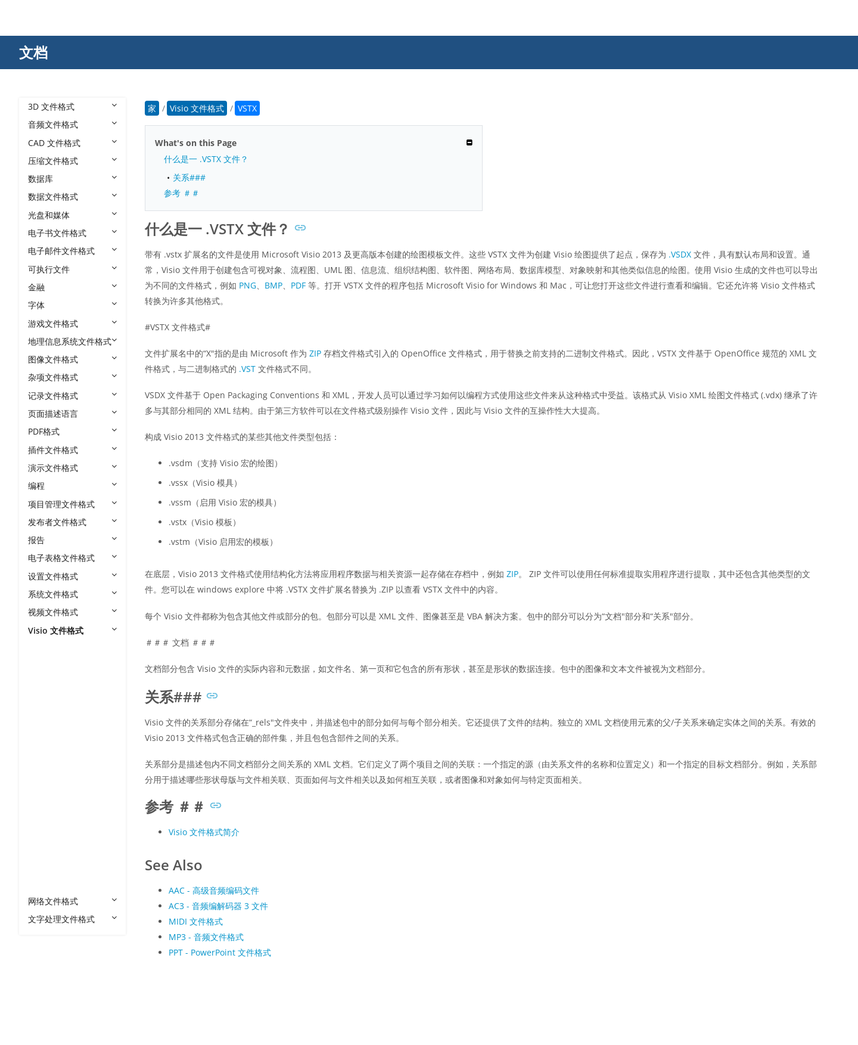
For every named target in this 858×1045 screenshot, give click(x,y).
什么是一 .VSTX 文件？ (206, 159)
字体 (72, 305)
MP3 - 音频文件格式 (206, 936)
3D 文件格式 (72, 106)
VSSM (51, 774)
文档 (33, 52)
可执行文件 (72, 269)
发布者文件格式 (72, 522)
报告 (72, 539)
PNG (247, 285)
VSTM (51, 829)
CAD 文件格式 (72, 142)
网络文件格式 (72, 901)
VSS (47, 756)
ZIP (315, 353)
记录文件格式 (72, 395)
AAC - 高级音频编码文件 (214, 890)
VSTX (50, 846)
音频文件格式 (72, 124)
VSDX (50, 738)
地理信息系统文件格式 (72, 341)
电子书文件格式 (72, 232)
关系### (189, 177)
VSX (47, 864)
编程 (72, 485)
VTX (47, 883)
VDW (49, 666)
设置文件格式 (72, 576)
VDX (47, 684)
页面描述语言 (72, 413)
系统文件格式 (72, 594)
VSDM (51, 720)
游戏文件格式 (72, 323)
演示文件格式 (72, 467)
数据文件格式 (72, 196)
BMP (273, 285)
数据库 (72, 178)
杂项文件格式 (72, 377)
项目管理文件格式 (72, 504)
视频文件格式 (72, 612)
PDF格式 (72, 431)
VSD (47, 702)
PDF (298, 285)
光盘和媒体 (72, 215)
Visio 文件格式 (72, 630)
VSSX (49, 792)
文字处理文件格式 (72, 919)
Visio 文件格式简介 (204, 832)
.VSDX (680, 254)
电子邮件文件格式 (72, 250)
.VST (247, 368)
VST (47, 811)
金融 (72, 287)
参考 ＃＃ (182, 193)
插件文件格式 (72, 449)
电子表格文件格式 (72, 557)
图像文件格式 (72, 359)
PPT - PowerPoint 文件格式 (220, 952)
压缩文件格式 (72, 160)
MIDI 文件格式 (196, 921)
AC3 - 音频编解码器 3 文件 (218, 905)
